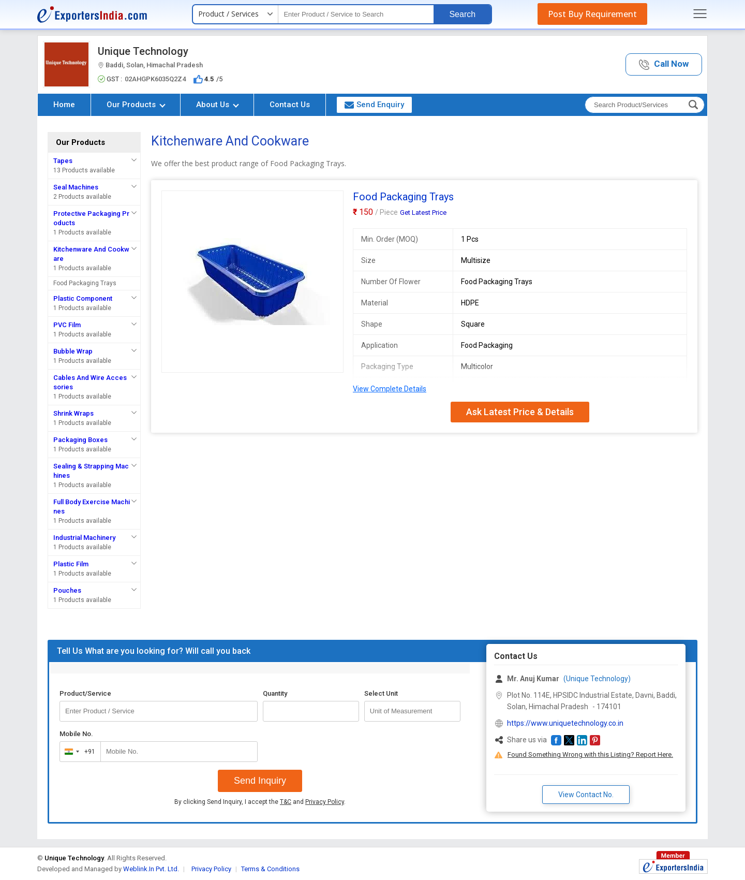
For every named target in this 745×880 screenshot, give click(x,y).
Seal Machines (75, 187)
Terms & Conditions (270, 869)
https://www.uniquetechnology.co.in (565, 723)
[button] (664, 64)
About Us (217, 104)
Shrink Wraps (73, 413)
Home (64, 104)
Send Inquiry (260, 780)
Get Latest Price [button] (423, 212)
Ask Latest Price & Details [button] (520, 411)
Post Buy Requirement (592, 14)
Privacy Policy (324, 801)
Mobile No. (76, 734)
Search (462, 14)
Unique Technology (143, 51)
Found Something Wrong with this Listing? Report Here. (590, 754)
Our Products (136, 104)
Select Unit (381, 693)
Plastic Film (70, 564)
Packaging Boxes (80, 440)
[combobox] (78, 751)
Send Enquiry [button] (374, 104)
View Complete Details (389, 389)
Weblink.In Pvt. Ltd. (151, 869)
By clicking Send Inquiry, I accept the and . (260, 801)
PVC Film (67, 325)
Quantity (275, 693)
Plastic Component (82, 298)
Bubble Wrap (73, 351)
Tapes (62, 161)
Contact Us (290, 104)
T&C (285, 801)
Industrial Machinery (84, 537)
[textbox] (356, 14)
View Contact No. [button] (586, 794)
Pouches (67, 590)
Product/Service (85, 693)
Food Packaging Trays (84, 283)
